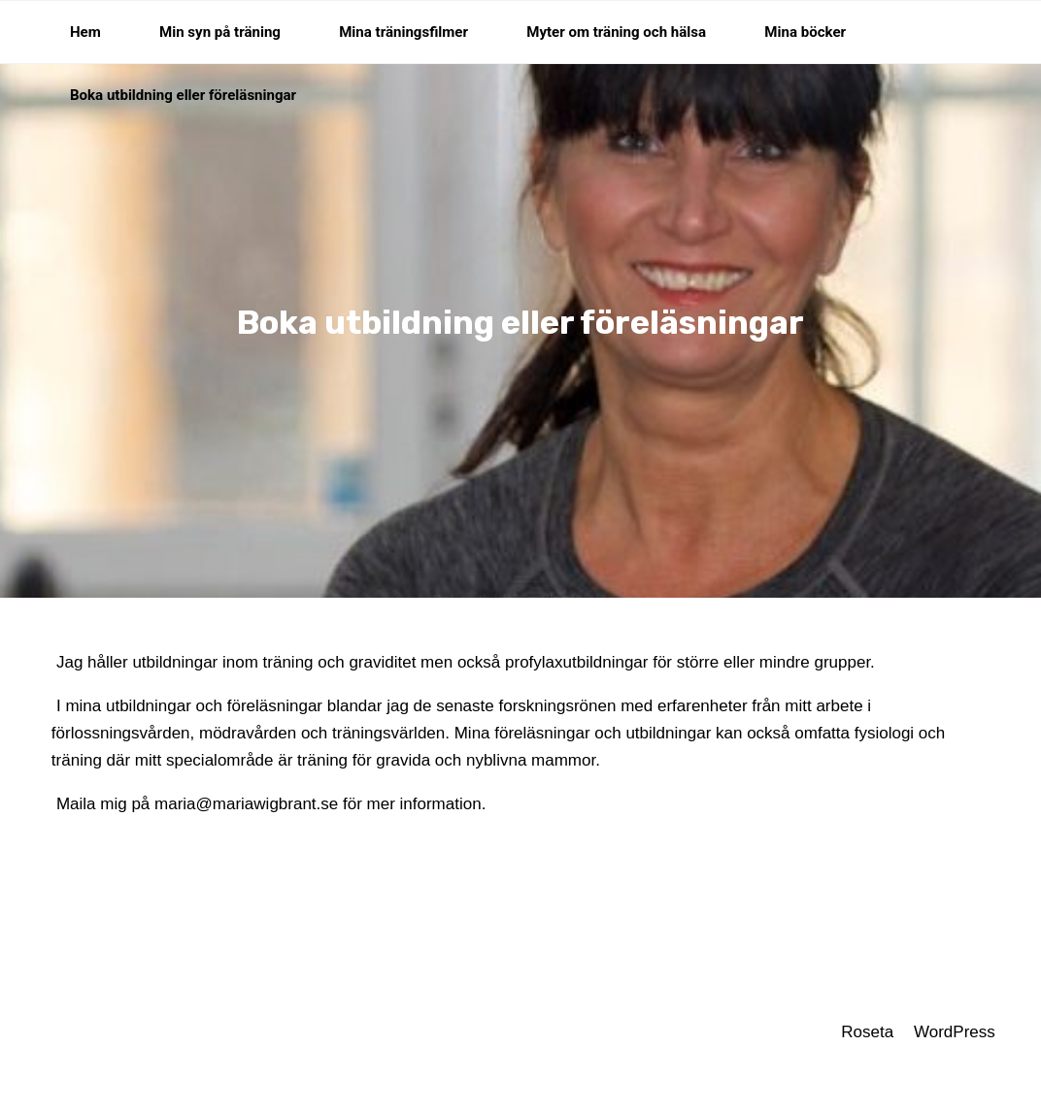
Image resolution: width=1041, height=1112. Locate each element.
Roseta (865, 1032)
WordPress (954, 1032)
